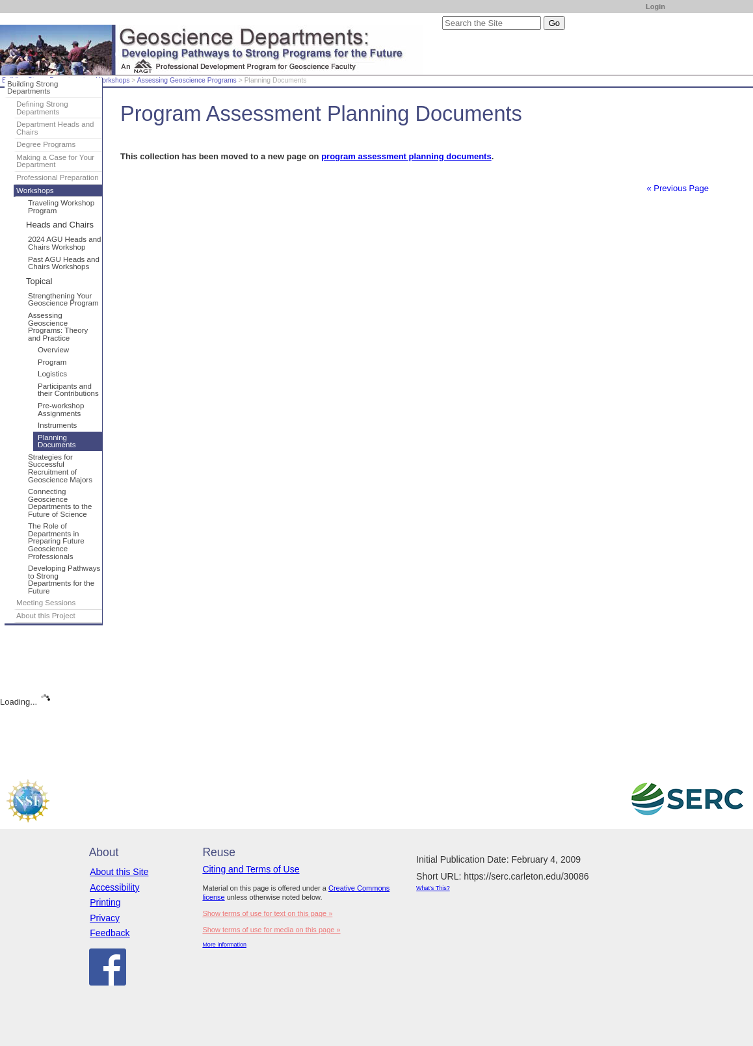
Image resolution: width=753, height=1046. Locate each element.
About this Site (119, 872)
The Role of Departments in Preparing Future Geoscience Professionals (56, 541)
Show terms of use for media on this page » (271, 930)
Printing (105, 902)
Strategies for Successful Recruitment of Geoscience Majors (60, 468)
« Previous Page (678, 188)
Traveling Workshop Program (61, 207)
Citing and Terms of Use (250, 869)
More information (224, 944)
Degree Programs (45, 144)
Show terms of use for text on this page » (267, 913)
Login (655, 6)
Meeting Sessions (45, 603)
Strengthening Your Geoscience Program (63, 299)
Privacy (105, 918)
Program (52, 362)
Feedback (109, 933)
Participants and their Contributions (68, 390)
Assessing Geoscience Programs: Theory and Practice (58, 326)
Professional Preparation (57, 177)
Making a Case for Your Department (55, 161)
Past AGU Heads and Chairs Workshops (63, 263)
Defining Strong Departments (42, 108)
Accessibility (114, 887)
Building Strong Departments (32, 88)
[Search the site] (491, 23)
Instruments (57, 425)
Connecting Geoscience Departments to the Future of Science (60, 503)
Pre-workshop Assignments (61, 409)
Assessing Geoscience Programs (187, 80)
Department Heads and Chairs (55, 128)
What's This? (433, 888)
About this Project (45, 616)
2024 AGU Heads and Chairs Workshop (64, 243)
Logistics (52, 374)
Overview (53, 350)
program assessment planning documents (406, 156)
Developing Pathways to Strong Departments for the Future (64, 579)
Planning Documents (56, 441)
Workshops (113, 80)
